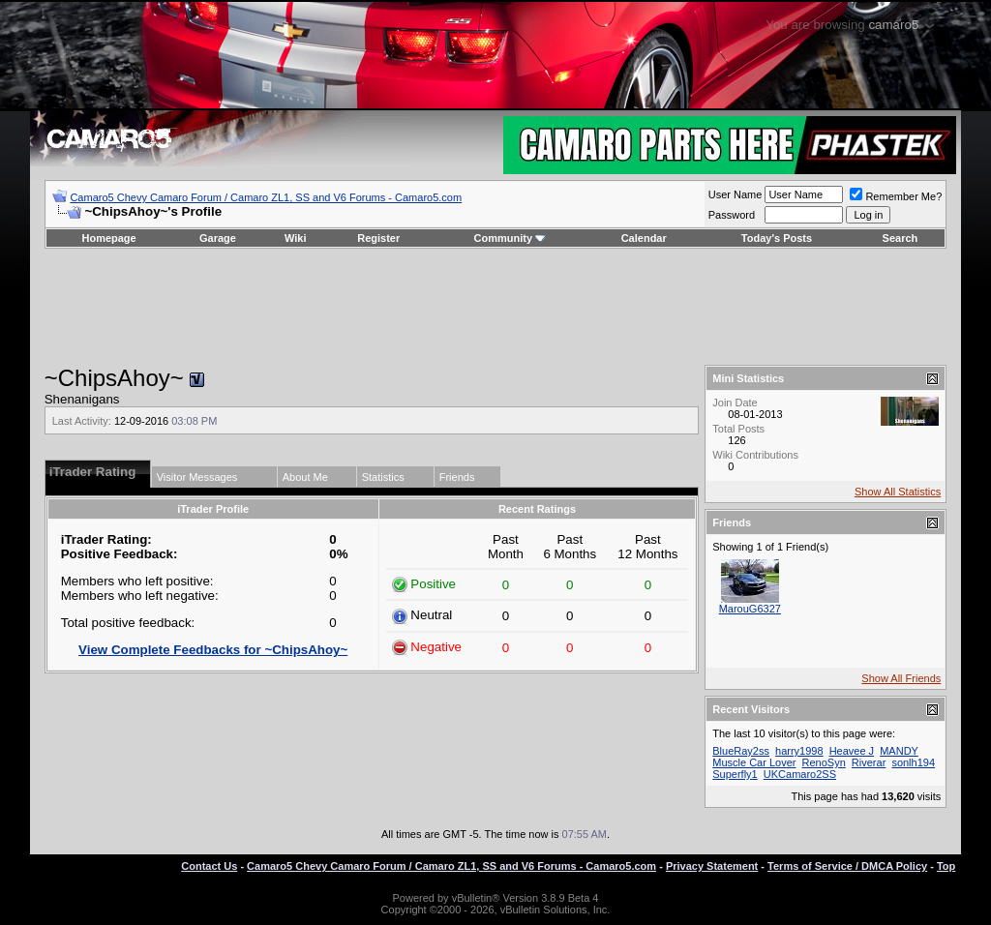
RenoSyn (824, 762)
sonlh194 (913, 762)
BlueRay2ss (740, 751)
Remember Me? (896, 196)
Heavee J (851, 751)
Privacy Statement (712, 866)
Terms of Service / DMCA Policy (847, 866)
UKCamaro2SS (800, 774)
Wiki (296, 238)
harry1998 (799, 751)
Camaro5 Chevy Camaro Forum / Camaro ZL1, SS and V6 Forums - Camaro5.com (266, 197)
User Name (735, 194)
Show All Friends (901, 678)
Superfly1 (734, 774)
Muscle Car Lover (754, 762)
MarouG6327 (750, 608)
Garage (217, 238)
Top (946, 866)
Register (378, 238)
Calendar (644, 238)
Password (731, 215)
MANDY (899, 751)
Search (900, 238)
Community (510, 238)
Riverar (869, 762)
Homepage (108, 238)
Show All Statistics (898, 491)
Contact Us (209, 866)
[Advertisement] (495, 306)
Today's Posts (776, 238)
